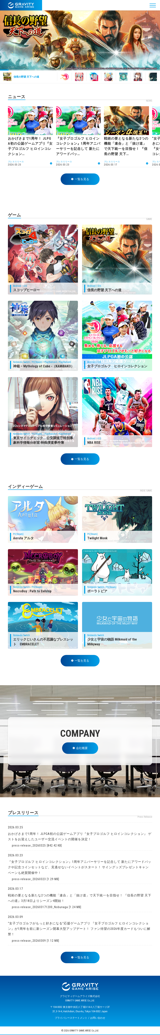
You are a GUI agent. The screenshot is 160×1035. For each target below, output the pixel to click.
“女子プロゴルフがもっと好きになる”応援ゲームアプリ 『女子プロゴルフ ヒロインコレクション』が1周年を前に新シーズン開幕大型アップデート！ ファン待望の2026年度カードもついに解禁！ (79, 928)
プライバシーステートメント (71, 1017)
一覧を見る (80, 179)
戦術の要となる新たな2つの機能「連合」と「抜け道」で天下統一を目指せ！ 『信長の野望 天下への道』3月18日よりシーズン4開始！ (79, 898)
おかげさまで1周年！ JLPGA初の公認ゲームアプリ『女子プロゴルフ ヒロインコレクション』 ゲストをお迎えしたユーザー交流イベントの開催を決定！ (79, 836)
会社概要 (80, 748)
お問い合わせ (97, 1017)
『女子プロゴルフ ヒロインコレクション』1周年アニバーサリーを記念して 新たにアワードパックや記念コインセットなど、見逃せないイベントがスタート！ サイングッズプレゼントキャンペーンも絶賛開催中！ (79, 867)
